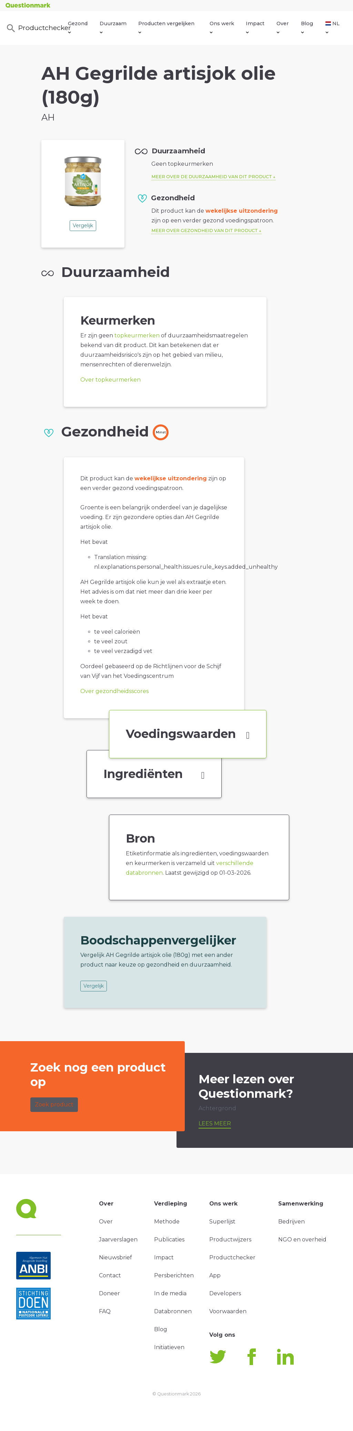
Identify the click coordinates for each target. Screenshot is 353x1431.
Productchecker (37, 28)
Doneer (109, 1293)
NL (332, 26)
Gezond (78, 26)
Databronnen (173, 1311)
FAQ (105, 1311)
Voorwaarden (227, 1311)
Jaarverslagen (118, 1239)
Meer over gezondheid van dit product (204, 230)
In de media (170, 1293)
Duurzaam (113, 26)
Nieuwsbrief (115, 1257)
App (215, 1275)
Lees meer (215, 1123)
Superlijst (222, 1221)
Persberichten (174, 1275)
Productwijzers (230, 1239)
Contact (110, 1275)
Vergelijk (83, 225)
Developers (225, 1293)
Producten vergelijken (166, 26)
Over (282, 26)
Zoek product (54, 1104)
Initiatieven (169, 1347)
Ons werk (222, 26)
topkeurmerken (137, 335)
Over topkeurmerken (110, 379)
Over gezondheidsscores (114, 691)
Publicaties (169, 1239)
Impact (255, 26)
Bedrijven (291, 1221)
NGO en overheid (302, 1239)
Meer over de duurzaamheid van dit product (211, 176)
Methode (167, 1221)
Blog (307, 26)
